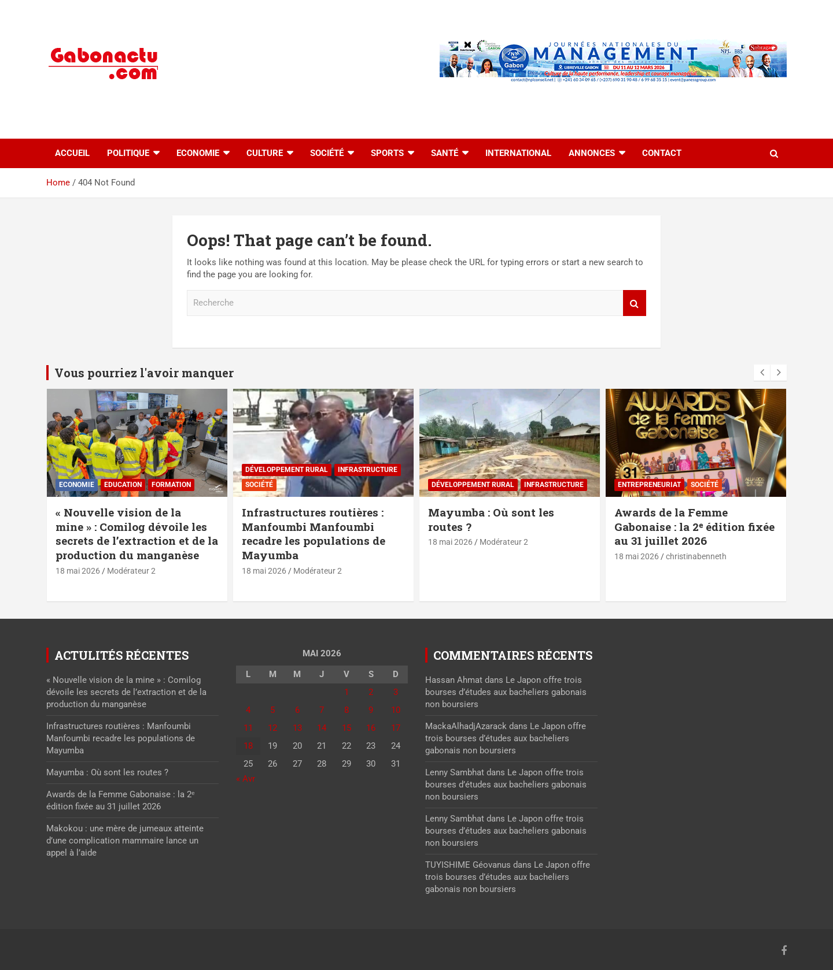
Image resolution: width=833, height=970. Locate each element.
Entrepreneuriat (649, 485)
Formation (171, 485)
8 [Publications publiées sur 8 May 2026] (346, 710)
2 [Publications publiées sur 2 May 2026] (370, 692)
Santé (444, 153)
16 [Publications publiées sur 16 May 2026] (370, 728)
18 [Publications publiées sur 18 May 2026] (248, 746)
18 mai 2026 (78, 570)
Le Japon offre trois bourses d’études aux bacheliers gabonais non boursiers (506, 692)
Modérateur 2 (131, 570)
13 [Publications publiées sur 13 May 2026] (297, 728)
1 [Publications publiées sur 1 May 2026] (346, 692)
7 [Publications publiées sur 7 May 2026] (321, 710)
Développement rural (286, 470)
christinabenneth (696, 556)
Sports (387, 153)
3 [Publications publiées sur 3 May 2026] (395, 692)
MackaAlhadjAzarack (466, 726)
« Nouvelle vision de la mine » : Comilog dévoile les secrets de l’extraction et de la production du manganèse (137, 533)
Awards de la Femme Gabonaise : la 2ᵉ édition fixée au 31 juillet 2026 (694, 526)
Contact (661, 153)
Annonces (592, 153)
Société (327, 153)
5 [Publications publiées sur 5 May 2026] (272, 710)
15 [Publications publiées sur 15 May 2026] (346, 728)
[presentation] (762, 373)
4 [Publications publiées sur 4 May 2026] (248, 710)
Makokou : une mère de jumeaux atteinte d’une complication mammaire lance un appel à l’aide (125, 840)
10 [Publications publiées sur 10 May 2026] (395, 710)
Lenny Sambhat (454, 772)
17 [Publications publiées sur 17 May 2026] (395, 728)
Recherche (634, 303)
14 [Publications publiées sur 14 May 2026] (321, 728)
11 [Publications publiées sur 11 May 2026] (248, 728)
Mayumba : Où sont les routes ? (491, 519)
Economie (197, 153)
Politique (128, 153)
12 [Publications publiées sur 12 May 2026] (272, 728)
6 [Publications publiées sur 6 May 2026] (297, 710)
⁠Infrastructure (367, 470)
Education (123, 485)
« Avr (245, 779)
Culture (264, 153)
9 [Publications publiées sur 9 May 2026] (370, 710)
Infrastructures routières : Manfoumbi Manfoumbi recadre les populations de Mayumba (313, 533)
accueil (72, 153)
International (518, 153)
